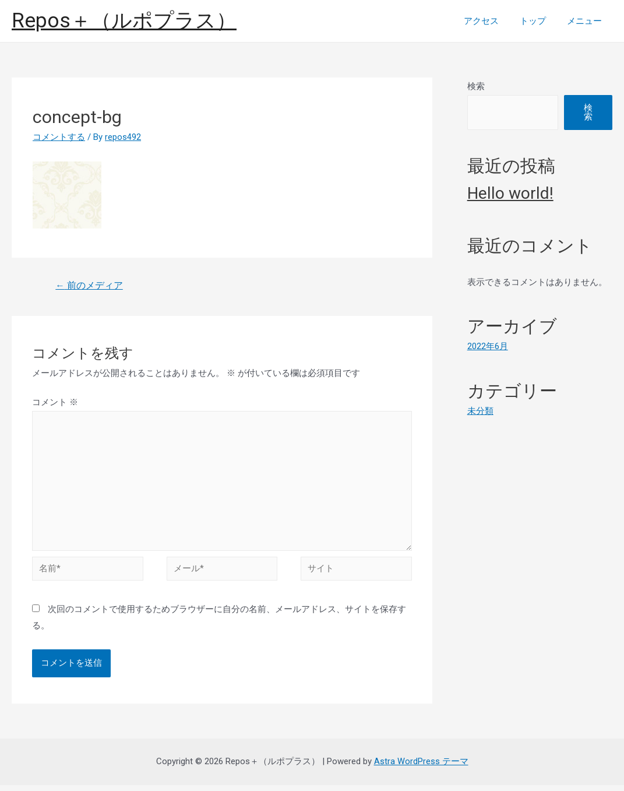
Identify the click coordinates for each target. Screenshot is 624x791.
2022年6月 (487, 346)
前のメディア (90, 285)
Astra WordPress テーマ (421, 767)
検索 (476, 86)
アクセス (490, 21)
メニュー (586, 21)
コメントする (59, 137)
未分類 (480, 411)
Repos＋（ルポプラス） (124, 21)
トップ (538, 21)
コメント (55, 403)
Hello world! (510, 193)
